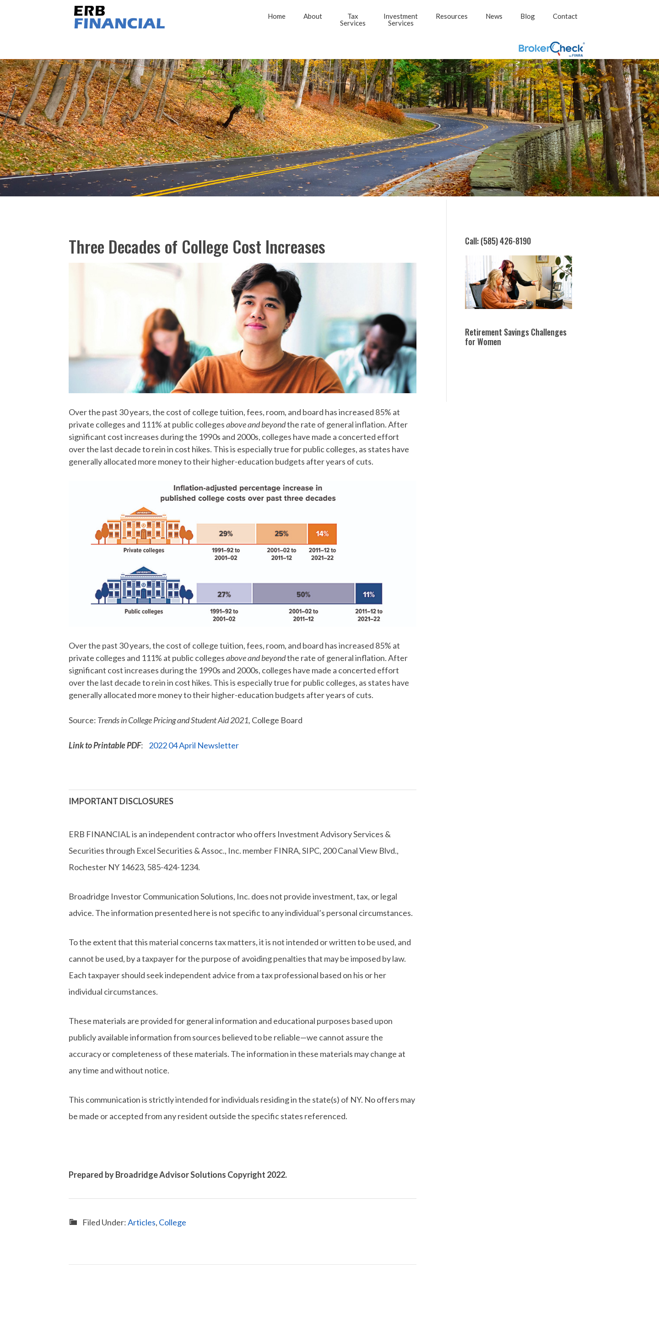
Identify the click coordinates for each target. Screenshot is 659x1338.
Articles (142, 1222)
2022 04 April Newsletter (194, 745)
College (172, 1222)
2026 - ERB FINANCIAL (121, 17)
